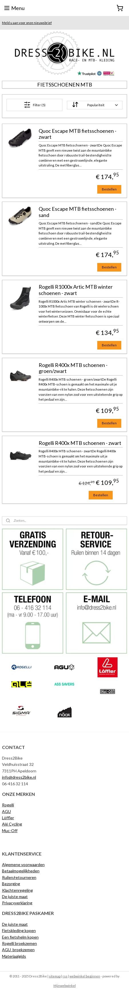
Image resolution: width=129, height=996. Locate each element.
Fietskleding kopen (19, 930)
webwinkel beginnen (85, 976)
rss (65, 976)
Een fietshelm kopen (20, 937)
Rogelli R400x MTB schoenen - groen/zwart (73, 368)
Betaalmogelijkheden (20, 870)
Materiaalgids (14, 956)
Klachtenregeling (17, 890)
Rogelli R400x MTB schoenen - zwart (80, 443)
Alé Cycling (12, 824)
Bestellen (109, 189)
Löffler (8, 817)
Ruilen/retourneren (19, 877)
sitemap (55, 976)
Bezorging (11, 883)
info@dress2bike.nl (19, 777)
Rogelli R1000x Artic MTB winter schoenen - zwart (76, 290)
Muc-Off (9, 830)
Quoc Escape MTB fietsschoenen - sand (77, 212)
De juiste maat (15, 896)
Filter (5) (34, 104)
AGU (6, 811)
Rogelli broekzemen (19, 943)
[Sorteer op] (94, 105)
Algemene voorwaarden (23, 864)
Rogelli (8, 804)
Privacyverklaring (17, 902)
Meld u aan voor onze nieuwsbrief (27, 23)
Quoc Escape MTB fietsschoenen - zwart (77, 134)
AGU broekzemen (18, 949)
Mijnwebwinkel (64, 985)
